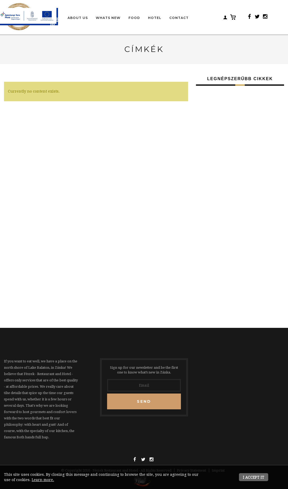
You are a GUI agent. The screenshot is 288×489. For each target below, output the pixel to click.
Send (144, 401)
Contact (179, 18)
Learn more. (43, 480)
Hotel (154, 18)
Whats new (108, 18)
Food (134, 18)
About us (78, 18)
